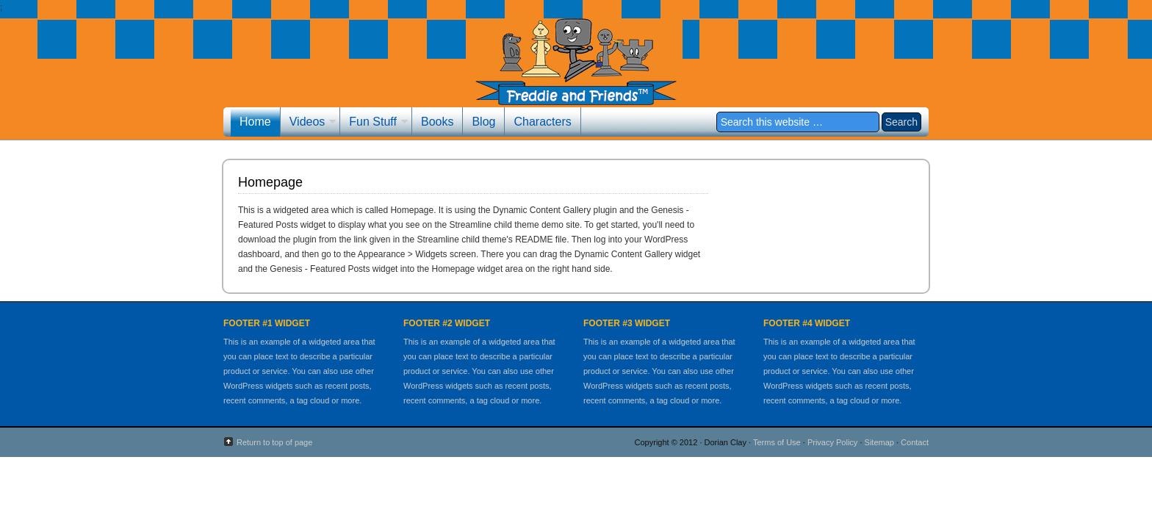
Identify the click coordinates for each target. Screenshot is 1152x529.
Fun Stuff (374, 123)
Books (437, 121)
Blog (483, 121)
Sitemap (879, 442)
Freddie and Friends (576, 71)
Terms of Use (777, 442)
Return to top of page (274, 442)
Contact (915, 442)
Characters (542, 121)
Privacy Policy (832, 442)
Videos (308, 123)
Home (255, 121)
